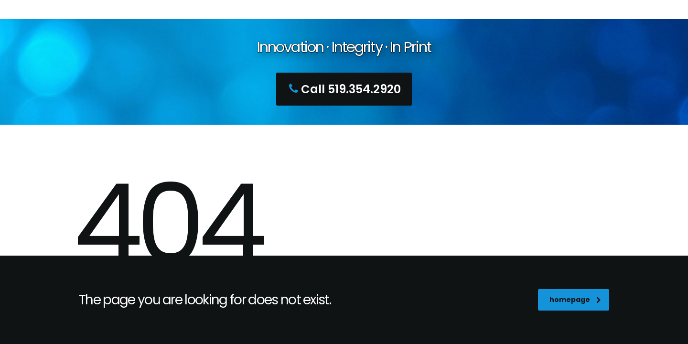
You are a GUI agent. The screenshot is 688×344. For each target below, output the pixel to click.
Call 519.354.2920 (342, 89)
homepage (575, 299)
